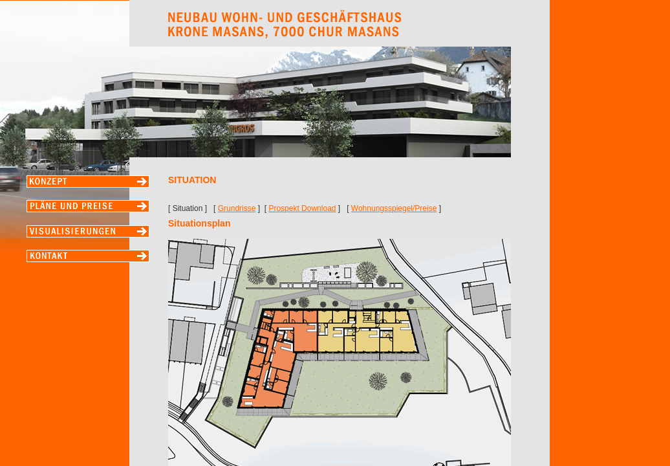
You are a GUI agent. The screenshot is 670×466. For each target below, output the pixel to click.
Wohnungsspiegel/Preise (394, 208)
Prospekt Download (302, 208)
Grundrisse (237, 208)
